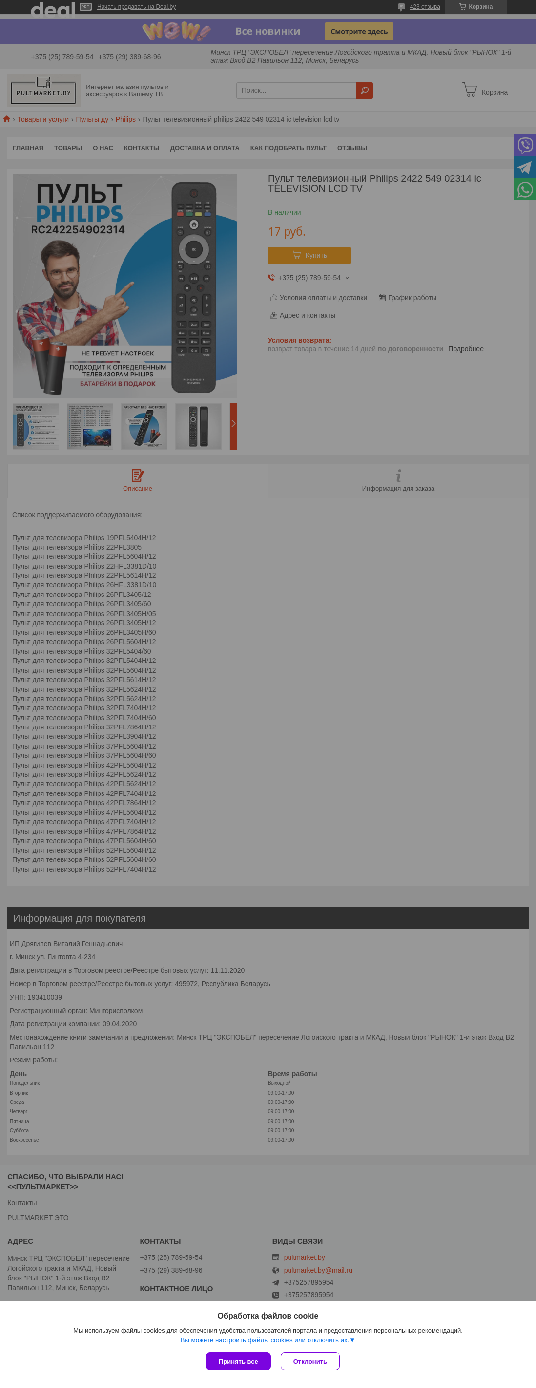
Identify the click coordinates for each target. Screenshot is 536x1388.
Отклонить (310, 1361)
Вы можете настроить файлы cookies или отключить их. (264, 1340)
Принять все (238, 1361)
